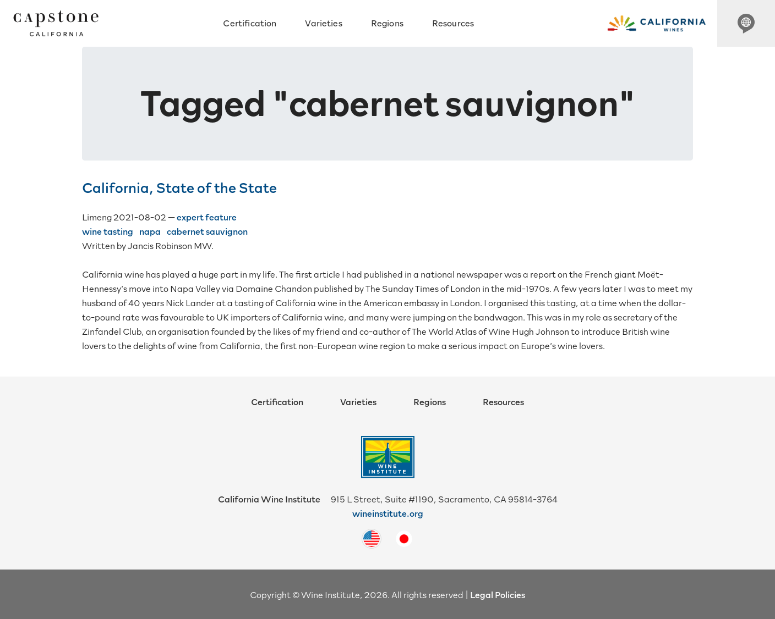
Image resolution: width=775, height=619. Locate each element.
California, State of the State (179, 187)
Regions (387, 22)
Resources (453, 22)
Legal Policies (497, 594)
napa (150, 231)
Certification (249, 22)
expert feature (207, 217)
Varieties (323, 22)
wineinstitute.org (387, 513)
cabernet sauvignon (207, 231)
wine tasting (107, 231)
